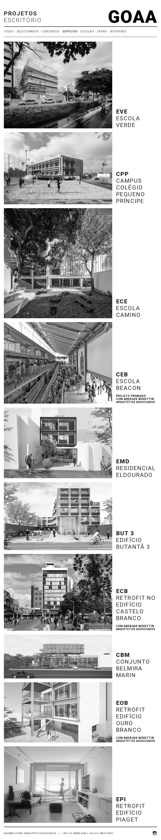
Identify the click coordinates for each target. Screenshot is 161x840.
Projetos (20, 13)
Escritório (23, 20)
